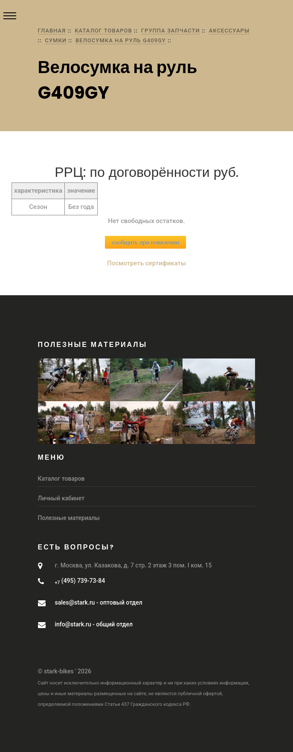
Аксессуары (229, 30)
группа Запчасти (170, 30)
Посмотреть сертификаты (146, 263)
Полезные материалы (69, 517)
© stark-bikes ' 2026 (64, 671)
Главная (52, 30)
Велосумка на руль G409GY (120, 40)
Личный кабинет (61, 498)
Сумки (56, 40)
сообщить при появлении (145, 242)
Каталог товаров (103, 30)
